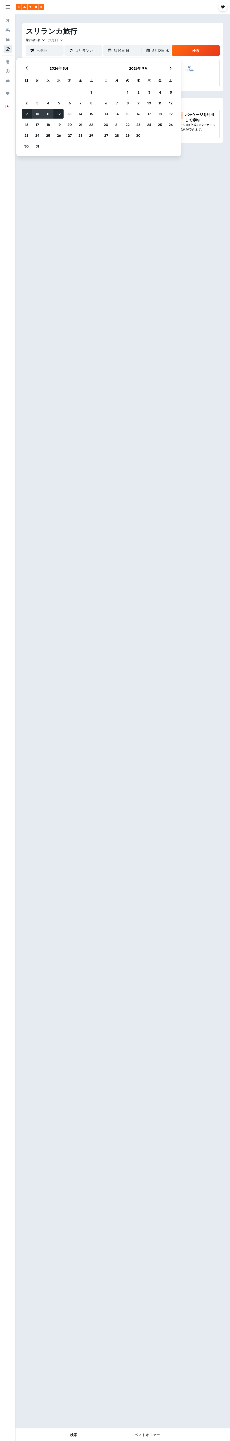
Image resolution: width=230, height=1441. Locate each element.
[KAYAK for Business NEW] (7, 80)
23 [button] (26, 135)
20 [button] (69, 124)
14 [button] (80, 114)
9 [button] (27, 114)
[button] (8, 7)
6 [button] (70, 103)
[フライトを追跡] (7, 71)
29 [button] (91, 135)
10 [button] (37, 114)
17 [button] (37, 124)
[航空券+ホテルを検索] (7, 48)
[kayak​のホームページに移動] (30, 7)
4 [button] (48, 103)
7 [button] (80, 103)
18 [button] (48, 124)
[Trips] (7, 93)
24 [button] (37, 135)
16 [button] (26, 124)
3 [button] (37, 103)
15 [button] (91, 114)
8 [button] (91, 103)
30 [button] (26, 146)
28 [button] (80, 135)
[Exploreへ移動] (7, 61)
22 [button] (91, 124)
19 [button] (59, 124)
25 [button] (48, 135)
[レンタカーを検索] (7, 39)
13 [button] (69, 114)
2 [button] (27, 103)
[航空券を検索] (7, 20)
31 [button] (37, 146)
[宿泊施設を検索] (7, 30)
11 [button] (48, 114)
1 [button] (91, 92)
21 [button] (80, 124)
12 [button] (59, 114)
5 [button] (59, 103)
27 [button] (70, 135)
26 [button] (59, 135)
